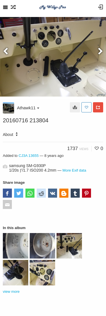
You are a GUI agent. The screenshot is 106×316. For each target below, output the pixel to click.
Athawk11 (28, 107)
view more (11, 291)
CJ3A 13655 (29, 155)
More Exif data (74, 170)
